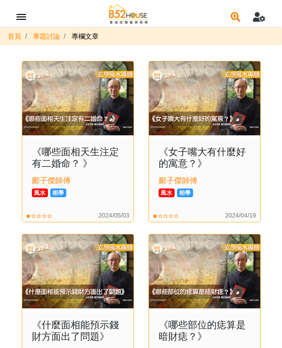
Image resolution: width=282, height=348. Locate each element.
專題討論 (46, 36)
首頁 (14, 36)
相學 (58, 192)
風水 (39, 192)
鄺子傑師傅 (51, 180)
